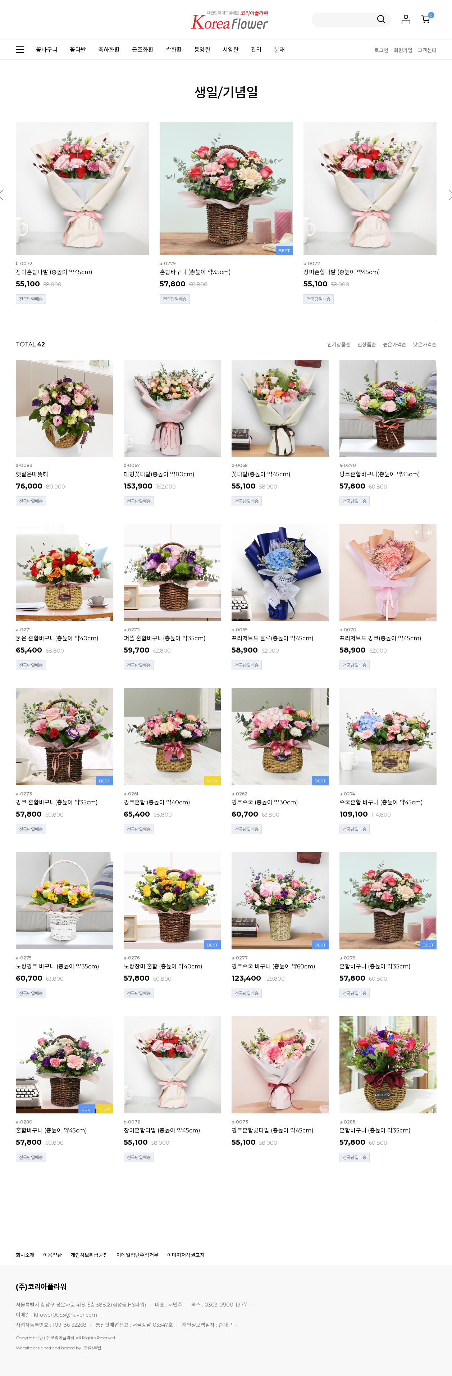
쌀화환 (174, 49)
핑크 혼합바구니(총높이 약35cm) (57, 802)
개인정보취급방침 (89, 1255)
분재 (279, 49)
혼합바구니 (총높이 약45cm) (51, 1130)
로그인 (381, 50)
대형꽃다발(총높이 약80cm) (159, 474)
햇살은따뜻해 (32, 474)
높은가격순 (394, 344)
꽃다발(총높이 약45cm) (261, 474)
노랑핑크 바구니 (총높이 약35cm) (57, 966)
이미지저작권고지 (186, 1255)
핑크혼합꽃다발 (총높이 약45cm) (273, 1130)
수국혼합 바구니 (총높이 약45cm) (381, 802)
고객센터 (427, 50)
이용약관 (52, 1255)
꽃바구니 (47, 49)
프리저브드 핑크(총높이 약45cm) (380, 638)
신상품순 (366, 344)
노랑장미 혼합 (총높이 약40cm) (163, 966)
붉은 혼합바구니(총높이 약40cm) (57, 638)
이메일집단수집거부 (138, 1255)
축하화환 (109, 49)
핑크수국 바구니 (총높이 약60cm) (273, 966)
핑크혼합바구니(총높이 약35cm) (379, 474)
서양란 (231, 49)
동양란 (202, 49)
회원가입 (403, 50)
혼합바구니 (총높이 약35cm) (195, 272)
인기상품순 (339, 344)
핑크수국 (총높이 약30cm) (265, 802)
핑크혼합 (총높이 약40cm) (157, 802)
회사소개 (25, 1255)
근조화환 (143, 49)
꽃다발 (78, 49)
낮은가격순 (425, 344)
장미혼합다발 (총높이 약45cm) (54, 272)
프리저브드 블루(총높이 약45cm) (273, 638)
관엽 (256, 49)
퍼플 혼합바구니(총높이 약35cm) (165, 638)
